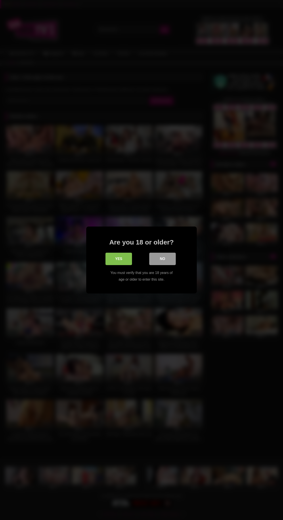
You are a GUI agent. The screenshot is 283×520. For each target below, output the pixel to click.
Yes (118, 259)
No (162, 259)
